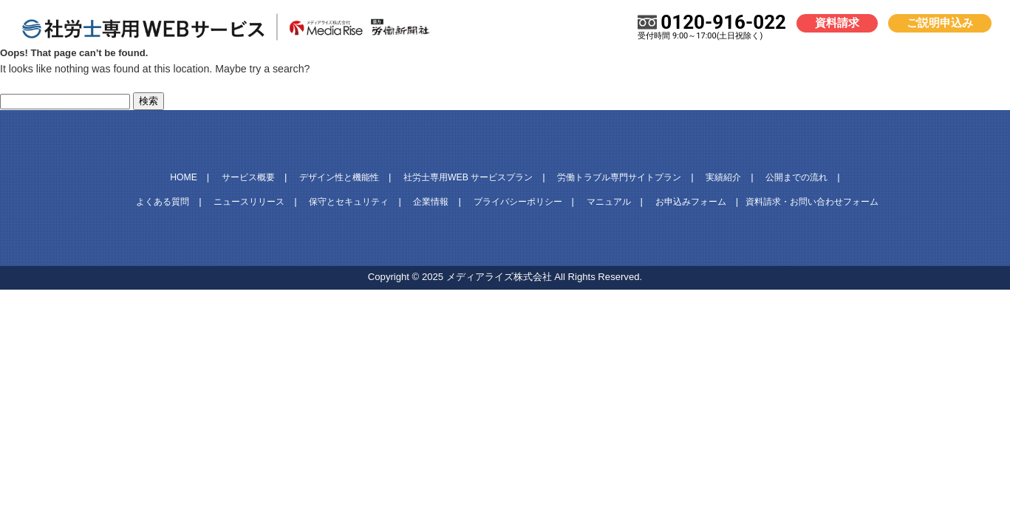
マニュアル (609, 202)
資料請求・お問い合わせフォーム (811, 202)
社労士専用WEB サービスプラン (468, 177)
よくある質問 (162, 202)
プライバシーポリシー (518, 202)
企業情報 (430, 202)
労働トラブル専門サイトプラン (619, 177)
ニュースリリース (249, 202)
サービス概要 (248, 177)
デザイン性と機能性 (339, 177)
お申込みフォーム (690, 202)
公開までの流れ (796, 177)
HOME (183, 177)
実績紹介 (723, 177)
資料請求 (837, 23)
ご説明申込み (940, 23)
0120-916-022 (712, 27)
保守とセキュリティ (349, 202)
